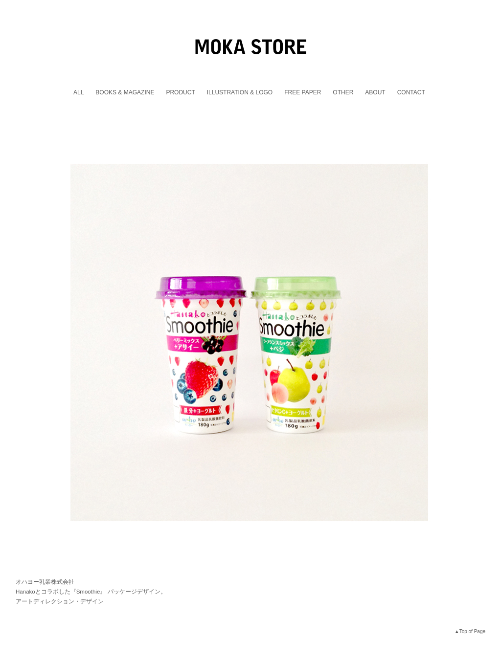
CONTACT (411, 92)
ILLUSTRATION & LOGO (240, 92)
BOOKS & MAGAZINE (124, 92)
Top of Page (472, 631)
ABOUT (375, 92)
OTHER (343, 92)
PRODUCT (180, 92)
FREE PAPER (302, 92)
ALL (78, 92)
